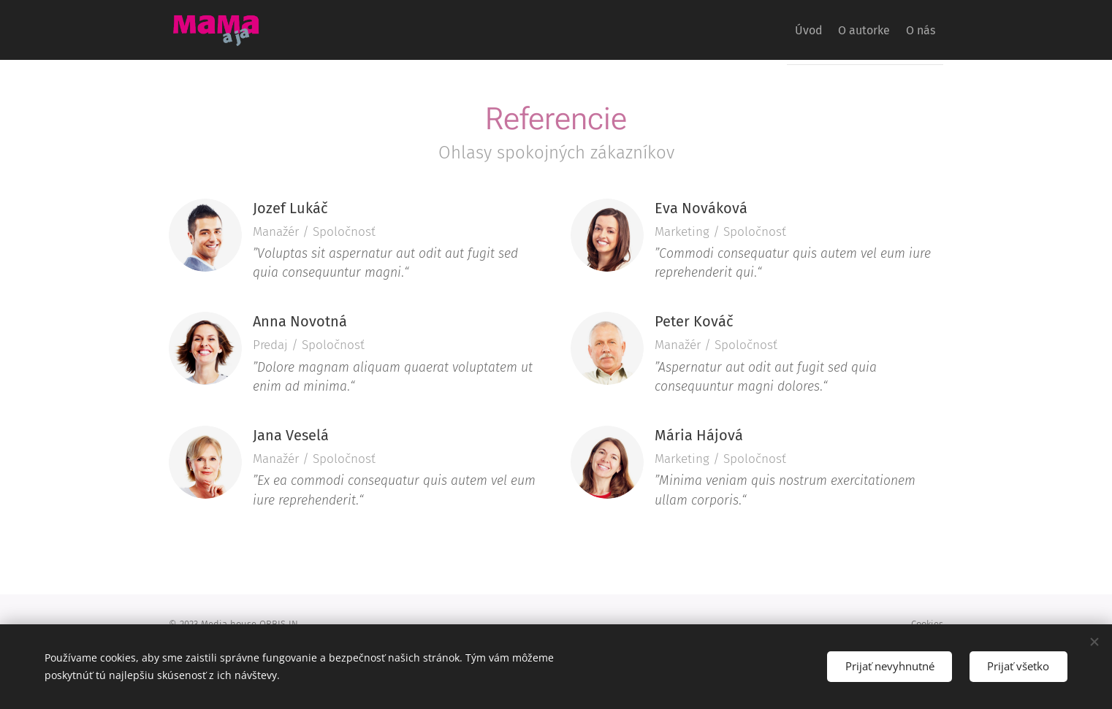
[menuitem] (782, 30)
